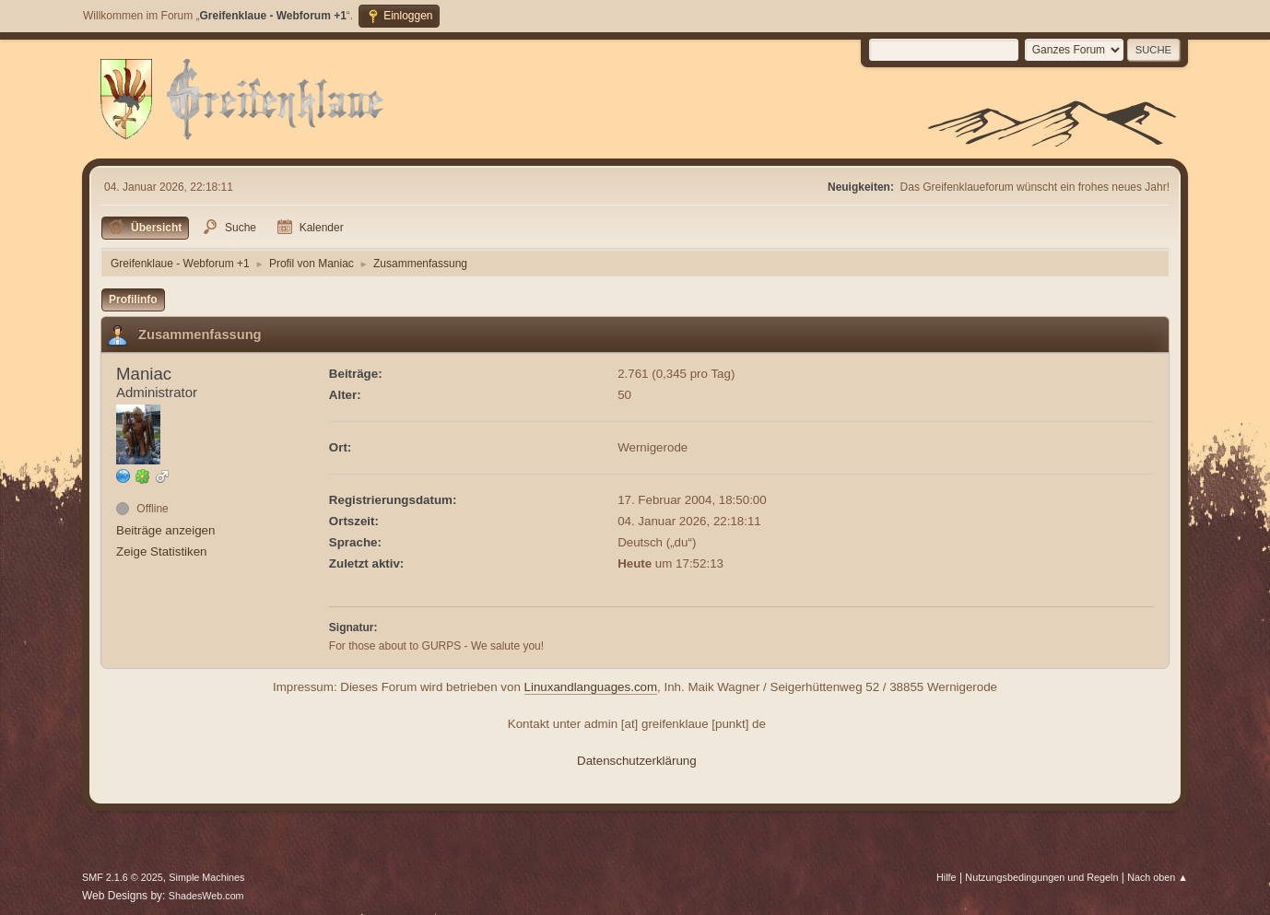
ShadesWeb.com (206, 895)
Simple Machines (206, 877)
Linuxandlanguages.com (591, 687)
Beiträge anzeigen (165, 530)
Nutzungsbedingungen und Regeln (1041, 877)
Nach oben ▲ (1157, 877)
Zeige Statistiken (161, 551)
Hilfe (946, 877)
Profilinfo (133, 299)
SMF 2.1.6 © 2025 (122, 877)
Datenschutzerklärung (637, 761)
